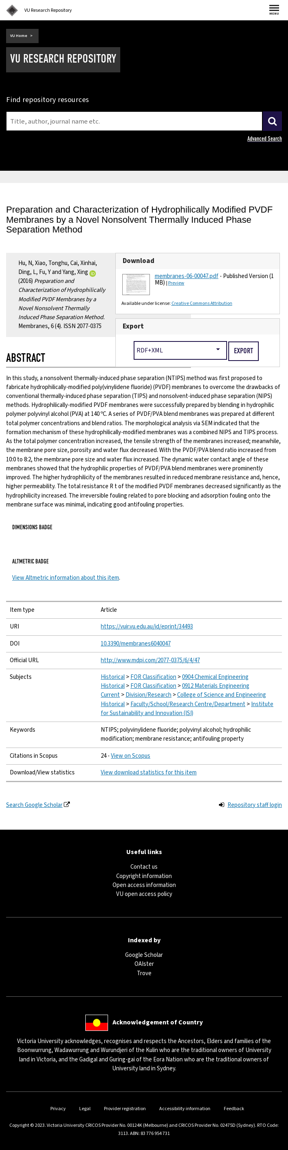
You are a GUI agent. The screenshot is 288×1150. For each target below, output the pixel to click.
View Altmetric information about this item (65, 578)
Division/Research (148, 695)
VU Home (18, 36)
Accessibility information (184, 1108)
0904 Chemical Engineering (215, 677)
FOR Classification (153, 677)
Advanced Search (264, 138)
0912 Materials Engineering (215, 686)
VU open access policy (144, 894)
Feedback (234, 1108)
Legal (85, 1108)
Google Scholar (144, 955)
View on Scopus (130, 756)
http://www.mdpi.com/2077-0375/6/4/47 (150, 660)
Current (110, 695)
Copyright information (144, 876)
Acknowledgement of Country (158, 1022)
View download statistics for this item (149, 772)
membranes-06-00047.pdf (187, 276)
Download (138, 261)
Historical (113, 677)
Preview (176, 283)
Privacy (58, 1108)
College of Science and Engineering (221, 695)
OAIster (144, 964)
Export (133, 326)
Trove (144, 973)
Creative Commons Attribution (201, 303)
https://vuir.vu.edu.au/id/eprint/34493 (147, 626)
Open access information (144, 885)
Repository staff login (254, 805)
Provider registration (125, 1108)
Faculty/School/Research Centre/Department (187, 704)
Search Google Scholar (34, 805)
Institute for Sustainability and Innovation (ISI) (187, 708)
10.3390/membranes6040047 (136, 643)
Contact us (144, 867)
